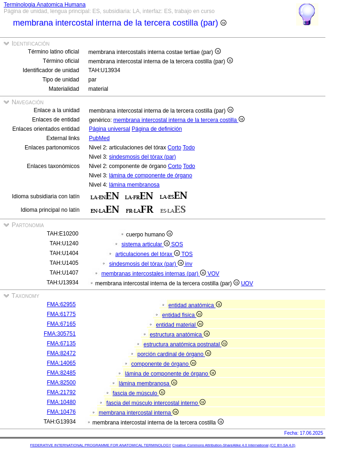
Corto (174, 147)
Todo (189, 147)
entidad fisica (182, 315)
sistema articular (146, 244)
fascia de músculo (138, 393)
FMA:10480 (61, 402)
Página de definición (157, 129)
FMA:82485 (61, 373)
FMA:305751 (60, 333)
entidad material (180, 325)
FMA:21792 (61, 392)
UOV (247, 283)
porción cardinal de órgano (174, 354)
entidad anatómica (194, 305)
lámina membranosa (134, 185)
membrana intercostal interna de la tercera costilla (179, 120)
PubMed (99, 138)
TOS (186, 254)
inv (188, 264)
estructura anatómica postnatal (185, 344)
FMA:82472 (61, 353)
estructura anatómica (179, 334)
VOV (213, 273)
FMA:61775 (61, 314)
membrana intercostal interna (138, 413)
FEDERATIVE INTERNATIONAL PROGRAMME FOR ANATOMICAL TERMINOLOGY (100, 445)
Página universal (109, 129)
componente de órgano (163, 364)
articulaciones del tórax (148, 254)
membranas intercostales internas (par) (154, 273)
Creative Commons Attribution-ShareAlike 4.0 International (220, 445)
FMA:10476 (61, 412)
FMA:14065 (61, 363)
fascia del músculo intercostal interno (155, 403)
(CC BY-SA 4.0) (282, 445)
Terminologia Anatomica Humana (45, 4)
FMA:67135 (61, 343)
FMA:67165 (61, 324)
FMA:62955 (61, 304)
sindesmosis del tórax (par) (142, 157)
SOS (177, 244)
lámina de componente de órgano (150, 175)
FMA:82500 (61, 382)
